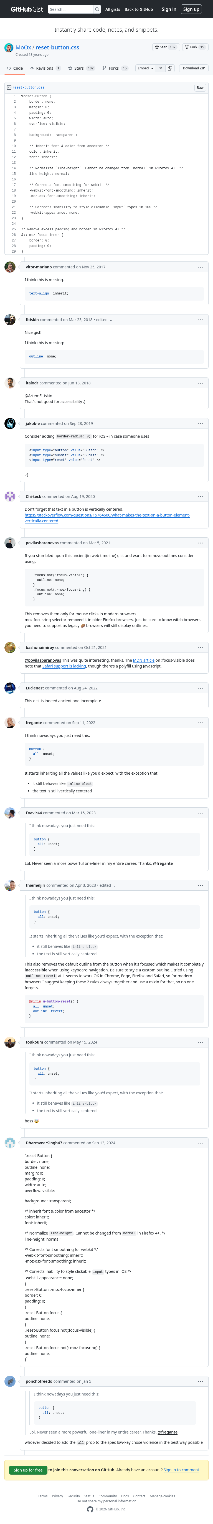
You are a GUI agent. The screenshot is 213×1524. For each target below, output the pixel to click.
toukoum (34, 1042)
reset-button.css (57, 47)
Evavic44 (34, 812)
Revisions (45, 68)
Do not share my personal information (106, 1501)
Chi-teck (33, 496)
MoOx (23, 47)
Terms (43, 1496)
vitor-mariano (39, 266)
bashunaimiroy (40, 647)
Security (73, 1496)
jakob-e (33, 423)
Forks (115, 68)
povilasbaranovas (42, 542)
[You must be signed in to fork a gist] (195, 47)
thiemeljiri (35, 885)
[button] (170, 68)
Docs (125, 1496)
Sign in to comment (181, 1469)
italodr (32, 383)
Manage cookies (162, 1496)
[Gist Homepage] (27, 9)
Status (89, 1496)
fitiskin (32, 319)
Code (15, 68)
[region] (106, 174)
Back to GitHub (139, 9)
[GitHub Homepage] (90, 1509)
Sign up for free (28, 1470)
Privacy (57, 1496)
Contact (139, 1496)
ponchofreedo (39, 1381)
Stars (82, 68)
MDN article (143, 660)
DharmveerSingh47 (44, 1142)
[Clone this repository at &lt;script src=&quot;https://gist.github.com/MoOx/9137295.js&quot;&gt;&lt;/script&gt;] (161, 68)
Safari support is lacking (64, 666)
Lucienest (35, 688)
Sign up (191, 9)
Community (107, 1496)
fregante (34, 722)
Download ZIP (194, 68)
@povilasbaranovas (43, 660)
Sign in (169, 9)
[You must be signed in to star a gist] (166, 47)
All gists (112, 9)
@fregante (163, 863)
